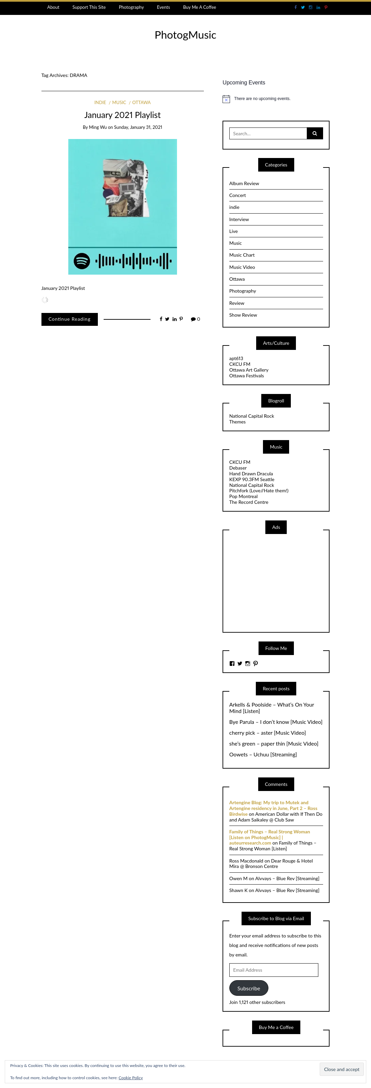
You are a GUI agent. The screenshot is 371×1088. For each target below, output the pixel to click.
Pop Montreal (243, 496)
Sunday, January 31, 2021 (138, 127)
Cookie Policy (131, 1077)
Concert (237, 195)
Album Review (244, 183)
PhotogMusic (185, 34)
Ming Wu (98, 127)
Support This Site (89, 7)
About (53, 7)
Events (163, 7)
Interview (239, 219)
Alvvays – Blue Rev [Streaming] (287, 878)
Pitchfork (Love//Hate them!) (258, 490)
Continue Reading (70, 319)
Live (233, 231)
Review (236, 303)
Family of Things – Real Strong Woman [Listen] (273, 845)
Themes (237, 421)
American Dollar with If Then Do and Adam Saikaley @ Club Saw (275, 817)
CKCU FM (239, 364)
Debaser (238, 468)
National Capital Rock (251, 416)
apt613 (236, 358)
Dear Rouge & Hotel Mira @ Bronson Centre (271, 863)
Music (119, 102)
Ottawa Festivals (246, 375)
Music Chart (242, 255)
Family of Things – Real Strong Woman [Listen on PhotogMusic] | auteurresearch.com (269, 837)
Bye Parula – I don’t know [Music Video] (275, 722)
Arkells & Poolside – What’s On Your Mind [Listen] (271, 707)
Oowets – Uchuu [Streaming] (263, 754)
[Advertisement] (280, 582)
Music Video (242, 267)
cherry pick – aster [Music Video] (267, 733)
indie (100, 102)
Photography (131, 7)
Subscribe (248, 988)
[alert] (276, 99)
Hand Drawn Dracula (251, 473)
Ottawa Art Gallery (248, 370)
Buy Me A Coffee (199, 7)
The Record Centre (248, 502)
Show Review (243, 315)
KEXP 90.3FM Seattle (252, 479)
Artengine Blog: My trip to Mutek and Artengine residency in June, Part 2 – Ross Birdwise (273, 808)
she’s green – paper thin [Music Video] (273, 743)
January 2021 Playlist (122, 115)
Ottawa (141, 102)
